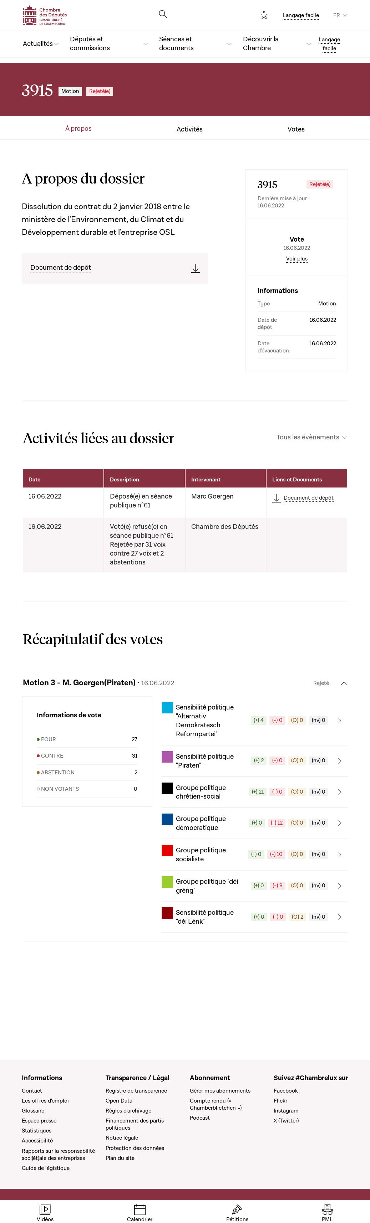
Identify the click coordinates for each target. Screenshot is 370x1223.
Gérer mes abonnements (220, 1090)
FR (336, 15)
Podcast (200, 1117)
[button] (255, 781)
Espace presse (39, 1120)
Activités (190, 129)
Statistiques (36, 1131)
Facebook (286, 1090)
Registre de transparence (136, 1090)
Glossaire (33, 1110)
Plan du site (120, 1158)
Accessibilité (37, 1141)
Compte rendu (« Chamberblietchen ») (216, 1104)
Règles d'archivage (128, 1110)
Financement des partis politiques (135, 1124)
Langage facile (301, 15)
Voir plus (297, 319)
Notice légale (122, 1138)
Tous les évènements (308, 498)
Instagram (286, 1110)
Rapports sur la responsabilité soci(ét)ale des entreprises (58, 1154)
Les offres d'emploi (45, 1100)
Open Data (119, 1100)
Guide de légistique (46, 1168)
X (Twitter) (286, 1120)
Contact (32, 1090)
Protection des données (135, 1148)
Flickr (280, 1100)
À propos (78, 129)
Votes (296, 129)
